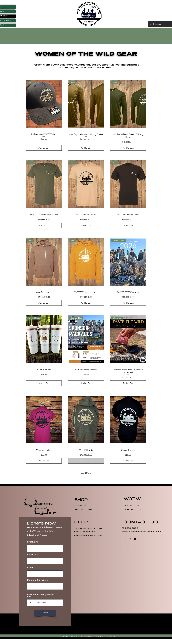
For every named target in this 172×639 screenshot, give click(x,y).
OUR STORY (131, 506)
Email (30, 567)
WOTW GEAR (83, 509)
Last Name (32, 555)
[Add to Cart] (44, 148)
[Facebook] (125, 539)
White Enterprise (108, 636)
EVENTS (80, 506)
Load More (86, 473)
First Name (32, 542)
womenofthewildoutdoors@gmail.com (141, 531)
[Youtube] (135, 539)
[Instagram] (130, 539)
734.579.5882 (130, 528)
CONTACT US (132, 509)
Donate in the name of (38, 580)
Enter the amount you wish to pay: (41, 595)
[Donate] (45, 613)
